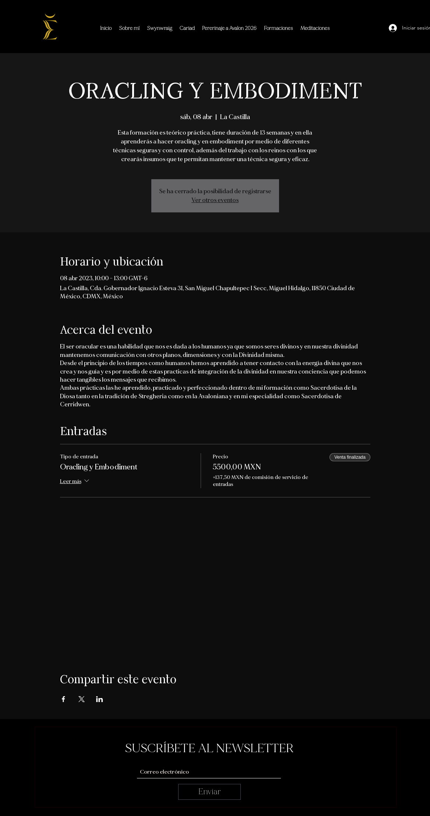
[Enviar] (209, 792)
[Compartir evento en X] (81, 699)
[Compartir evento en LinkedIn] (99, 699)
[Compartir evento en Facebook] (63, 699)
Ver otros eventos (215, 200)
